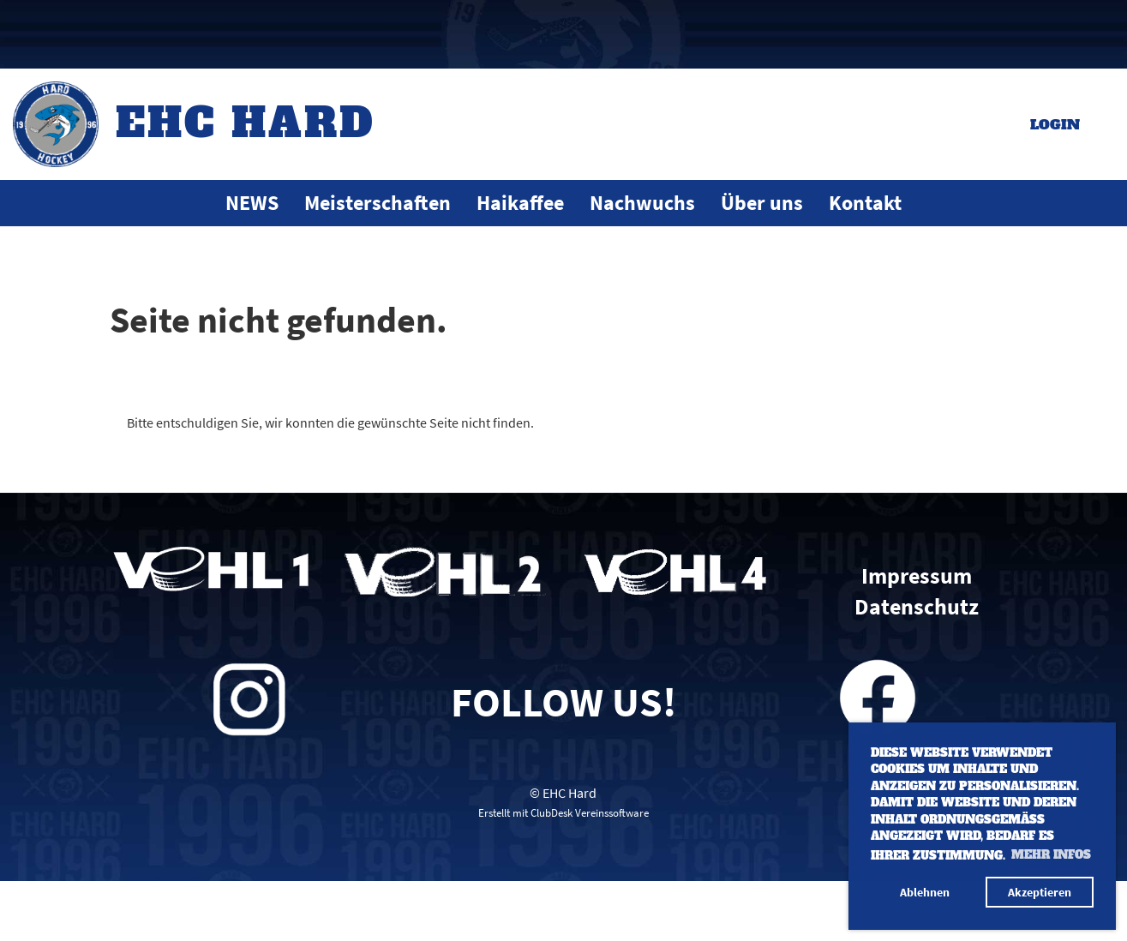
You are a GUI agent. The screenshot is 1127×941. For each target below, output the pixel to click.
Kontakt (865, 202)
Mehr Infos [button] (1051, 855)
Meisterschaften (377, 202)
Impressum (916, 576)
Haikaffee (520, 202)
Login (1055, 124)
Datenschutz (916, 606)
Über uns (762, 202)
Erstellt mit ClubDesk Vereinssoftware (563, 812)
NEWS (252, 202)
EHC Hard (245, 122)
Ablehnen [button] (925, 892)
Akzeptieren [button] (1039, 892)
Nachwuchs (642, 202)
